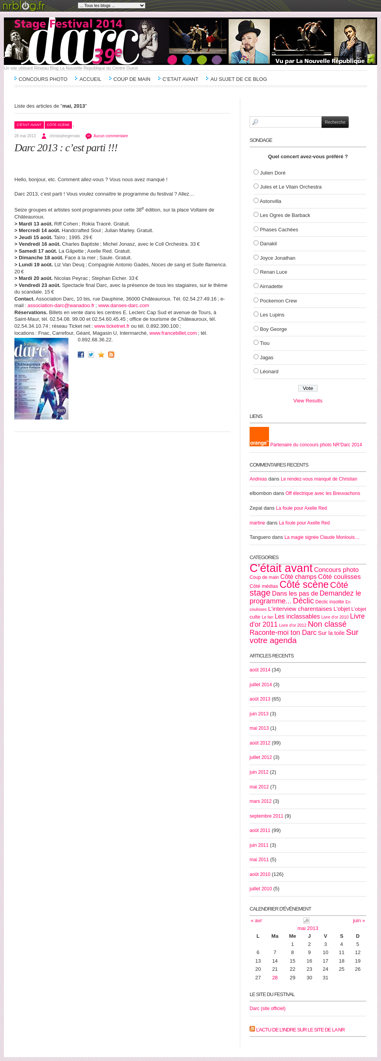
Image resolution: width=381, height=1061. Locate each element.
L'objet (342, 609)
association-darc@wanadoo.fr (61, 305)
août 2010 (260, 874)
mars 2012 (261, 801)
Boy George (273, 329)
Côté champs (298, 576)
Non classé (327, 624)
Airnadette (271, 286)
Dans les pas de (295, 593)
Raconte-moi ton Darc (283, 632)
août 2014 (260, 670)
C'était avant (29, 125)
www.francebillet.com (173, 333)
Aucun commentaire (110, 136)
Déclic (303, 600)
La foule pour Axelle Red (301, 508)
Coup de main (132, 79)
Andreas (258, 479)
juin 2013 (259, 714)
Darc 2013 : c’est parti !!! (65, 148)
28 (275, 978)
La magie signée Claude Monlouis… (322, 537)
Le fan (267, 617)
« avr (256, 920)
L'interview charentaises (300, 608)
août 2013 (260, 699)
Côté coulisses (339, 576)
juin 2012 (259, 772)
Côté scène (58, 125)
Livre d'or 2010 (334, 617)
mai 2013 (259, 728)
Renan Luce (273, 272)
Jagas (267, 357)
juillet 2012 (261, 757)
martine (257, 523)
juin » (359, 920)
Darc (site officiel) (267, 1008)
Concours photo (336, 569)
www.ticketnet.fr (111, 326)
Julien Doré (273, 173)
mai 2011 (259, 859)
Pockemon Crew (278, 301)
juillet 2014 (261, 684)
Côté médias (264, 586)
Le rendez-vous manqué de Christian (319, 479)
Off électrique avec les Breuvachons (323, 493)
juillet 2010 (261, 888)
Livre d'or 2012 (292, 625)
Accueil (90, 79)
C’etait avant (180, 79)
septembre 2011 (266, 816)
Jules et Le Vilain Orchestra (291, 187)
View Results (308, 401)
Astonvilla (270, 201)
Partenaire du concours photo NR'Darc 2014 (306, 444)
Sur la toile (331, 633)
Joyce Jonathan (277, 258)
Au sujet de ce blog (238, 79)
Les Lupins (272, 315)
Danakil (268, 243)
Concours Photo (43, 79)
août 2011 (260, 830)
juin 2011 (259, 845)
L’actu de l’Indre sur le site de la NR (300, 1030)
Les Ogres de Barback (285, 215)
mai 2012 (259, 787)
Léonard (269, 371)
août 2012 (260, 743)
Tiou (264, 343)
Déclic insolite (329, 602)
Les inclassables (297, 616)
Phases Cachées (279, 229)
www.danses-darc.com (123, 305)
